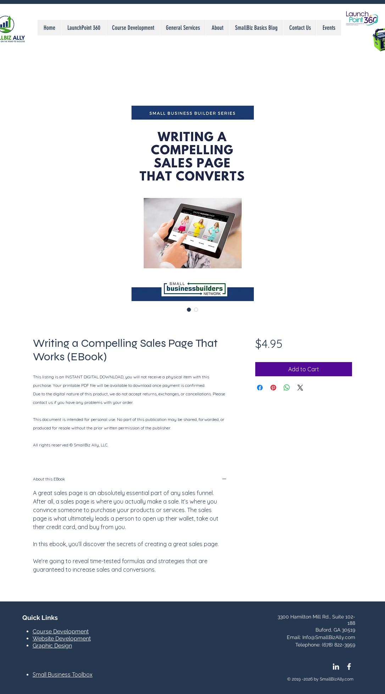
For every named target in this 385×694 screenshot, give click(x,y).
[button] (183, 27)
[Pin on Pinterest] (273, 387)
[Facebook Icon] (349, 666)
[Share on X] (300, 387)
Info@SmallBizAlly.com (328, 637)
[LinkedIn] (335, 666)
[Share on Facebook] (260, 387)
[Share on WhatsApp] (287, 387)
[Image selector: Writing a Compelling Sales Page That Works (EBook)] (188, 309)
